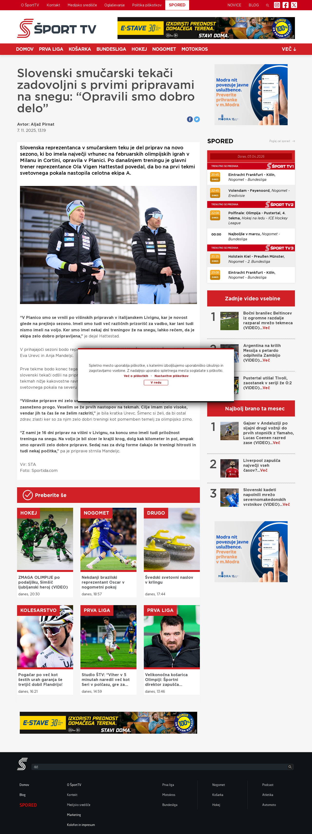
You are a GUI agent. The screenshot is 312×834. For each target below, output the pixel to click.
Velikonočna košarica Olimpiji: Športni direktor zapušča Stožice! (166, 679)
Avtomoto (269, 805)
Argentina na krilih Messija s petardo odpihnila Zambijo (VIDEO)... (262, 353)
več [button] (289, 49)
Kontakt (53, 5)
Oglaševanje (114, 5)
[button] (268, 5)
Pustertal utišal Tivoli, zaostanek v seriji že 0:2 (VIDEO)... (267, 383)
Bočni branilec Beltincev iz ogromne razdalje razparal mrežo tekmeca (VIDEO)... (268, 320)
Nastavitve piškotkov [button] (171, 376)
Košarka (79, 49)
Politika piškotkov (147, 5)
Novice (234, 5)
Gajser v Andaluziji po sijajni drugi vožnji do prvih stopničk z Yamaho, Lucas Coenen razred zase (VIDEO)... (268, 433)
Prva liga (51, 49)
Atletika (267, 795)
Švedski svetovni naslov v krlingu (169, 580)
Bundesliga (111, 49)
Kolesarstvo (38, 610)
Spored (177, 5)
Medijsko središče (82, 5)
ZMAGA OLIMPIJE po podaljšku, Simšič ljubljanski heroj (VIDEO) (43, 582)
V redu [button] (156, 382)
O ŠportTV (30, 5)
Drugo (156, 513)
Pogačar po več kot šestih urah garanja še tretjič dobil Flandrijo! (40, 679)
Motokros (194, 49)
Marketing (74, 815)
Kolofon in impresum (81, 825)
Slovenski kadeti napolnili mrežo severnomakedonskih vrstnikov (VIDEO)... (266, 497)
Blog (254, 5)
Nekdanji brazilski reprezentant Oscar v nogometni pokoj (103, 582)
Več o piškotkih (136, 376)
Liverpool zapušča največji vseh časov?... (261, 465)
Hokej (139, 49)
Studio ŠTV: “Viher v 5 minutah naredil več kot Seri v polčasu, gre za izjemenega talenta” (106, 679)
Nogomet (164, 49)
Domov (24, 49)
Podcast (267, 785)
